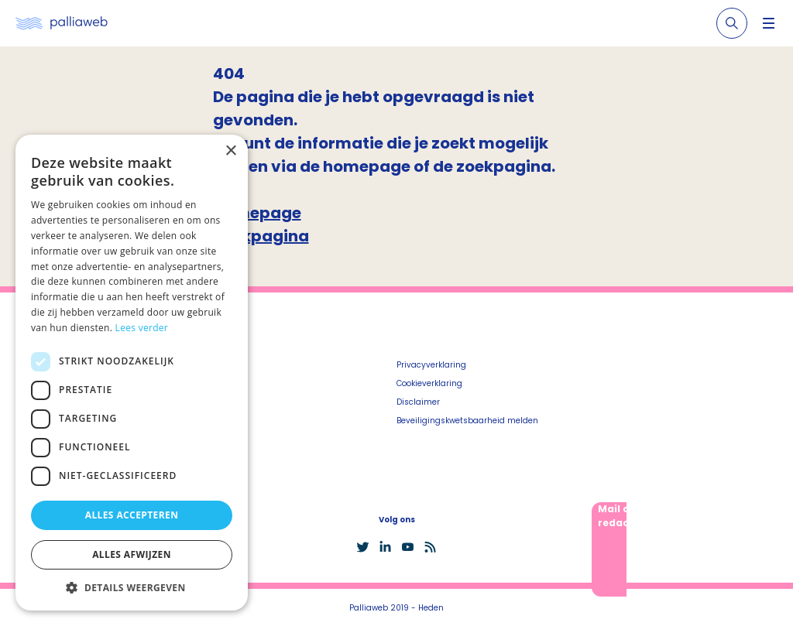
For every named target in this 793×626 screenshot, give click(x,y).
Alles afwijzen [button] (131, 554)
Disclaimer (418, 402)
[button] (131, 587)
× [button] (230, 151)
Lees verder (142, 327)
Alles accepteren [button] (132, 515)
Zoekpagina (261, 236)
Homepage (257, 213)
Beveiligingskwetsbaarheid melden (467, 420)
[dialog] (131, 373)
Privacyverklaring (431, 365)
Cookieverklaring (429, 383)
